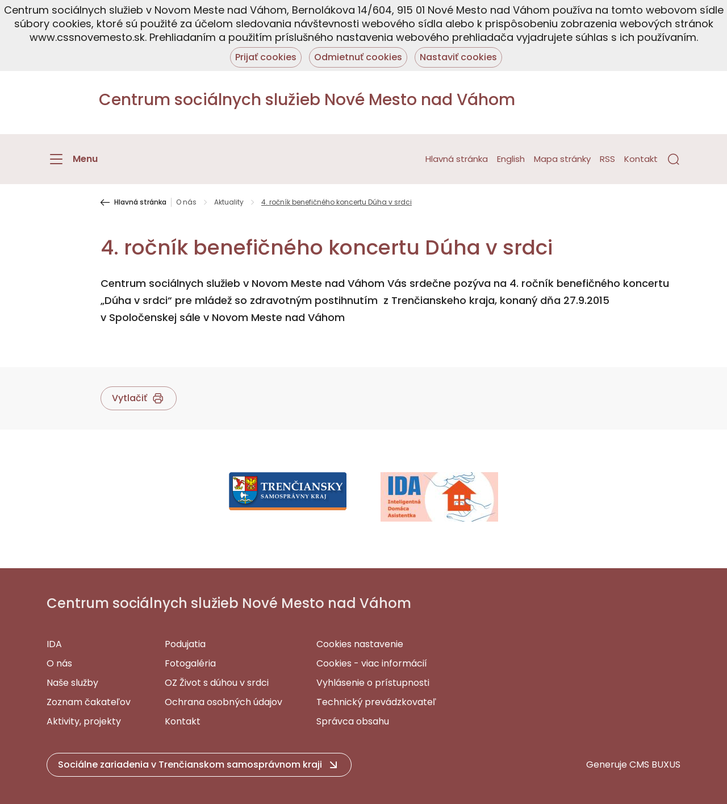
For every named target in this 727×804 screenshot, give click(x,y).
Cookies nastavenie (359, 644)
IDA (54, 644)
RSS (607, 159)
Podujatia (185, 644)
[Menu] (72, 159)
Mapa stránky (562, 159)
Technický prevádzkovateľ (376, 702)
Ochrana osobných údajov (223, 702)
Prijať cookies (265, 57)
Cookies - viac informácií (371, 663)
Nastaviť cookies (458, 57)
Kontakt (641, 159)
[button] (673, 159)
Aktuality (229, 202)
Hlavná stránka (456, 159)
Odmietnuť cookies (358, 57)
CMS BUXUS (654, 764)
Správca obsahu (352, 721)
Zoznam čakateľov (89, 702)
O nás (186, 202)
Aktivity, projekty (84, 721)
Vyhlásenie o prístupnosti (372, 682)
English (511, 159)
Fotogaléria (190, 663)
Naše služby (72, 682)
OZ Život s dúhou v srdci (217, 682)
